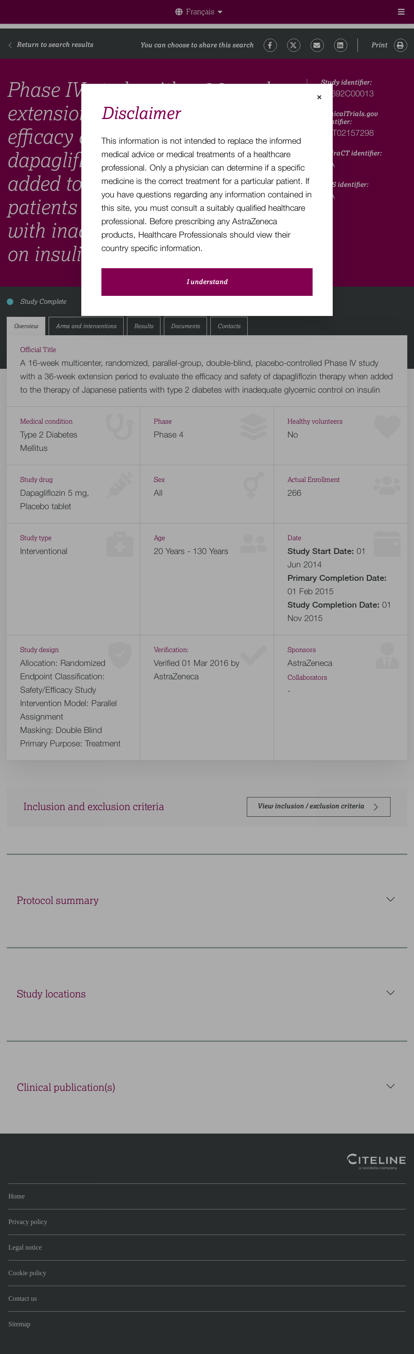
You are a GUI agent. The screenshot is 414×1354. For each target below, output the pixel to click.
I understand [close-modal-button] (207, 282)
